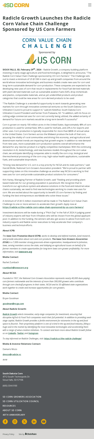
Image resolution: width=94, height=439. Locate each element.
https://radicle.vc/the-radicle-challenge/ (62, 338)
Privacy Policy (8, 434)
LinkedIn (12, 333)
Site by (28, 434)
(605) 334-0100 (10, 385)
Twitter (20, 333)
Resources (9, 405)
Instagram (33, 333)
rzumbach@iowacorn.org (15, 267)
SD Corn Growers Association (22, 396)
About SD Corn (12, 410)
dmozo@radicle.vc (12, 354)
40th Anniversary (14, 414)
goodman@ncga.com (13, 303)
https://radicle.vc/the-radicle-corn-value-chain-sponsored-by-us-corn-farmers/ (43, 207)
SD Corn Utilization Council (21, 401)
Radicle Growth (10, 314)
